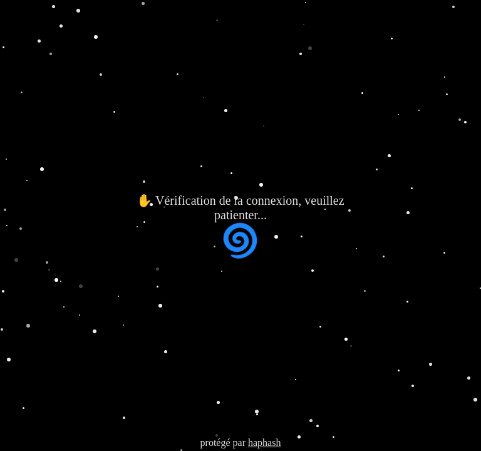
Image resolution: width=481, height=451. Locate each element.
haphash (264, 442)
